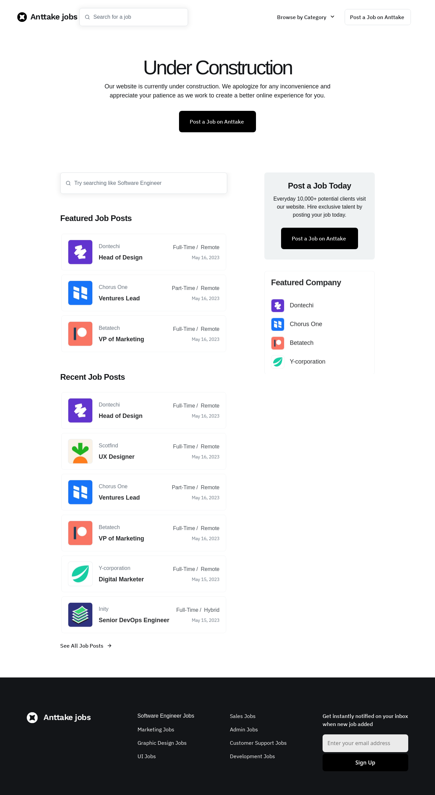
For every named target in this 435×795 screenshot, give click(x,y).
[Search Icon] (133, 17)
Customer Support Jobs (258, 742)
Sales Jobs (243, 716)
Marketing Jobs (156, 729)
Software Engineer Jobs (166, 716)
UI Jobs (147, 756)
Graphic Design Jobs (162, 742)
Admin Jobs (244, 729)
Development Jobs (252, 756)
